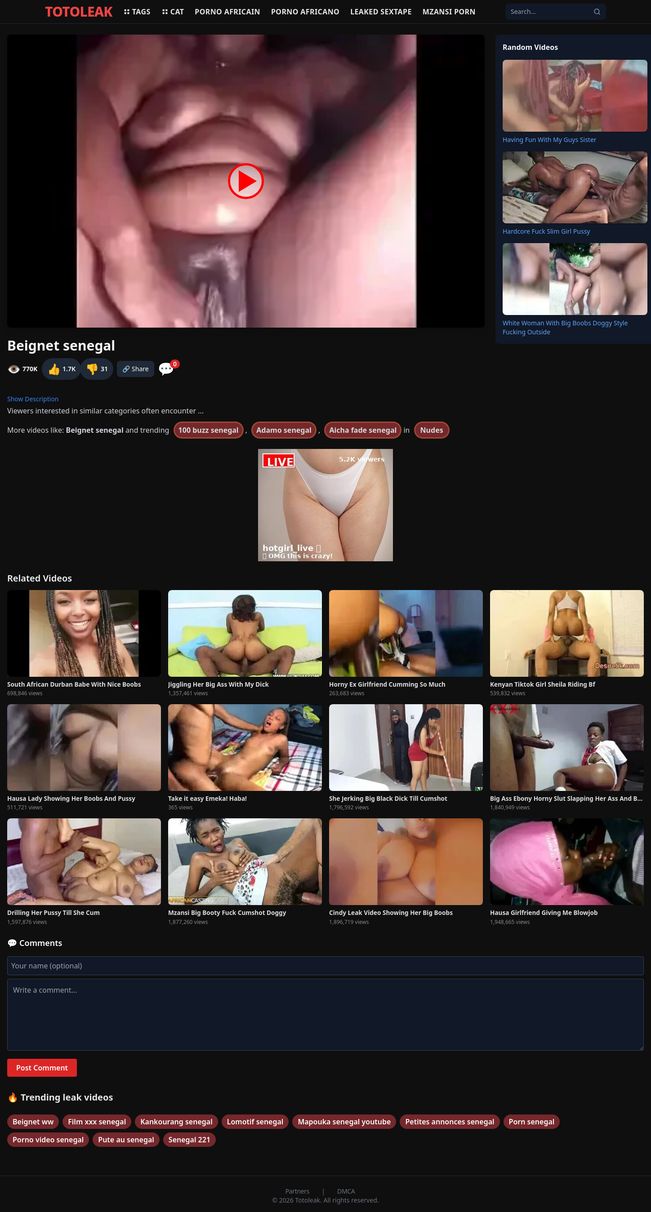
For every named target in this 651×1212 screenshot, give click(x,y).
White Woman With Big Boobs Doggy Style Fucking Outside (565, 327)
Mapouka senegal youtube (344, 1122)
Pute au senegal (126, 1140)
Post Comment (42, 1068)
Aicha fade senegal (363, 430)
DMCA (346, 1191)
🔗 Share (135, 368)
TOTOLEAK (78, 12)
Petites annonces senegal (449, 1122)
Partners (298, 1191)
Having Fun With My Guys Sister (550, 139)
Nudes (431, 430)
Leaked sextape (381, 12)
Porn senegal (532, 1122)
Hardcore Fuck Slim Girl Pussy (546, 231)
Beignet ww (33, 1122)
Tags (137, 12)
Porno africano (305, 12)
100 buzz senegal (208, 430)
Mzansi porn (449, 12)
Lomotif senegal (255, 1122)
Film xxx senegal (97, 1122)
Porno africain (227, 12)
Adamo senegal (284, 430)
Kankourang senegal (176, 1122)
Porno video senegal (48, 1140)
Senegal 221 (189, 1140)
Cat (172, 12)
